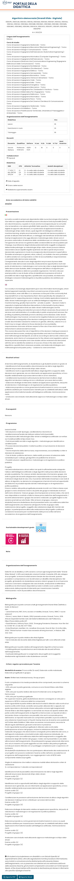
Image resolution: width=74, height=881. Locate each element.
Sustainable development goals (20, 527)
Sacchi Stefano (11, 148)
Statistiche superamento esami (20, 190)
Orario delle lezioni (15, 185)
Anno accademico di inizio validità (21, 200)
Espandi (11, 158)
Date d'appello (13, 181)
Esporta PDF (10, 877)
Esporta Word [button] (25, 877)
